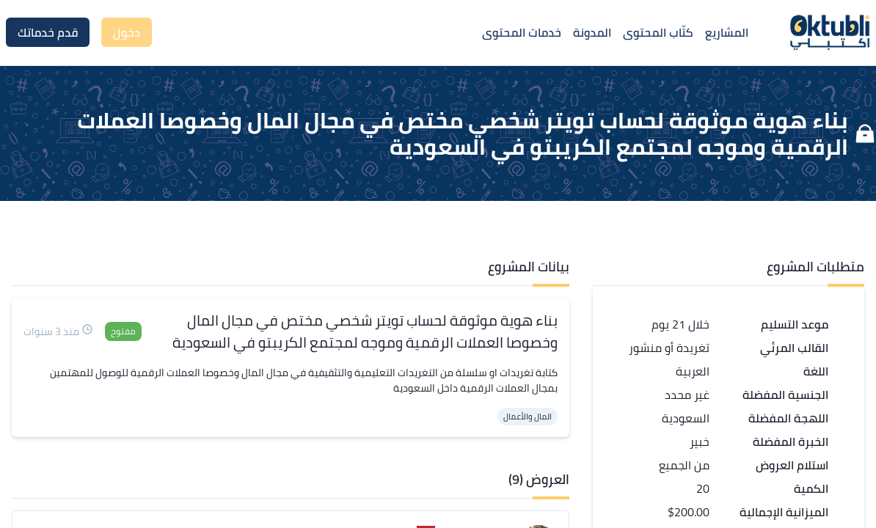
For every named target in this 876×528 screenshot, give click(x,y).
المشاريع (726, 32)
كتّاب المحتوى (658, 32)
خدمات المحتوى (521, 32)
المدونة (592, 32)
